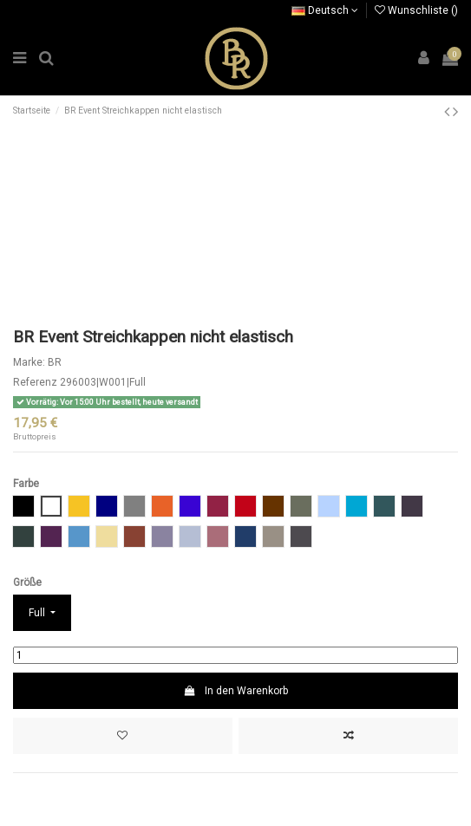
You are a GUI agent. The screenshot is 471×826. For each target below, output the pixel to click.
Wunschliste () (416, 10)
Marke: (29, 362)
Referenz (35, 382)
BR (55, 362)
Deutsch (324, 10)
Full (38, 613)
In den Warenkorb (235, 691)
